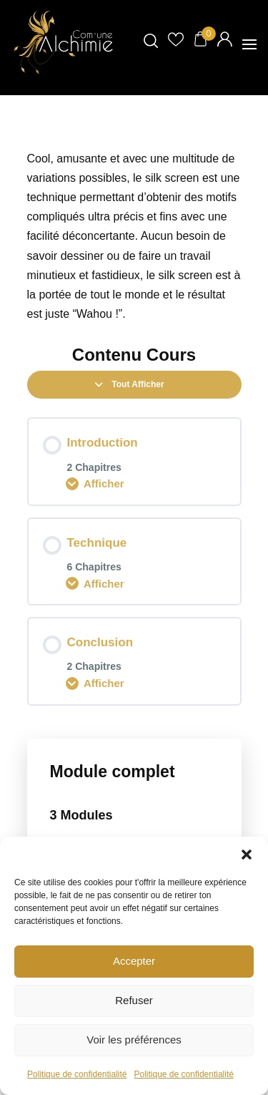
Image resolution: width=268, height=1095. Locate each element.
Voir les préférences (134, 1039)
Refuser (134, 1000)
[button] (246, 854)
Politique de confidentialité (76, 1074)
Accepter (134, 961)
